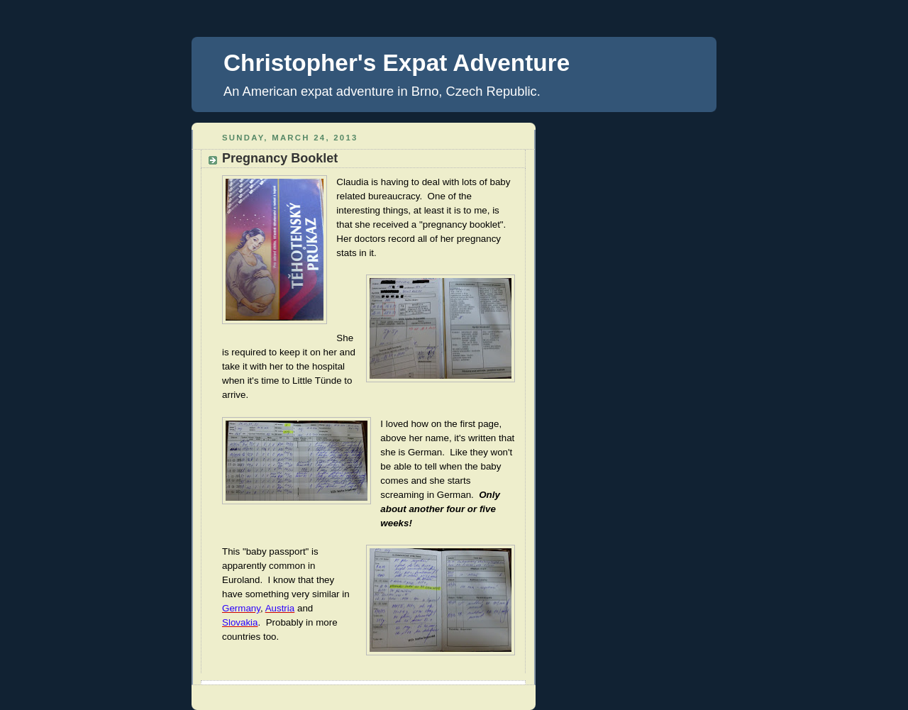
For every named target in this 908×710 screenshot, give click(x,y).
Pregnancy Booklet (280, 158)
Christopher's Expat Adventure (396, 63)
